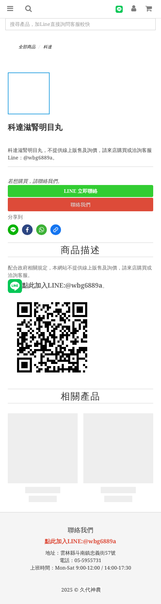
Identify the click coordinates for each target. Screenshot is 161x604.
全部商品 (26, 46)
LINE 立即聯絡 (81, 191)
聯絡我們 (80, 204)
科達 (47, 46)
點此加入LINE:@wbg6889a (80, 541)
